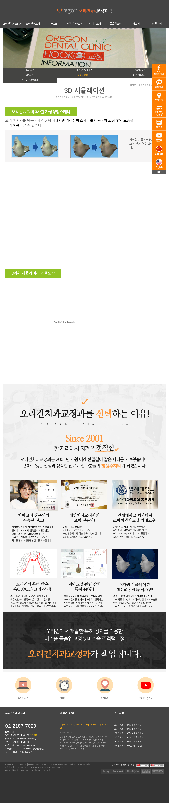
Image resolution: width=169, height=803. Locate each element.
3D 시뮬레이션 (84, 75)
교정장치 (30, 75)
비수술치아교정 (139, 70)
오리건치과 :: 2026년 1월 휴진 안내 (129, 746)
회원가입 (131, 765)
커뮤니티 (157, 23)
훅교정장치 (29, 70)
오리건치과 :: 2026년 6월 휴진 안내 (129, 725)
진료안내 (64, 688)
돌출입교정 (115, 23)
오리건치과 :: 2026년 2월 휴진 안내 (129, 741)
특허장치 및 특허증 (84, 70)
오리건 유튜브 (145, 688)
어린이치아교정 (74, 23)
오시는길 (105, 688)
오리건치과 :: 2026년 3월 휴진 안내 (129, 737)
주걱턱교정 (95, 23)
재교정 (136, 23)
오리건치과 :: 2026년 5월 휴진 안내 (129, 729)
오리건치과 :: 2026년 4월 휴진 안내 (129, 733)
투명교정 (53, 23)
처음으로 (115, 765)
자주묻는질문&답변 (30, 80)
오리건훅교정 (33, 23)
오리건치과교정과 (12, 23)
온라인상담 (23, 688)
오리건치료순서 (139, 75)
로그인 (123, 765)
